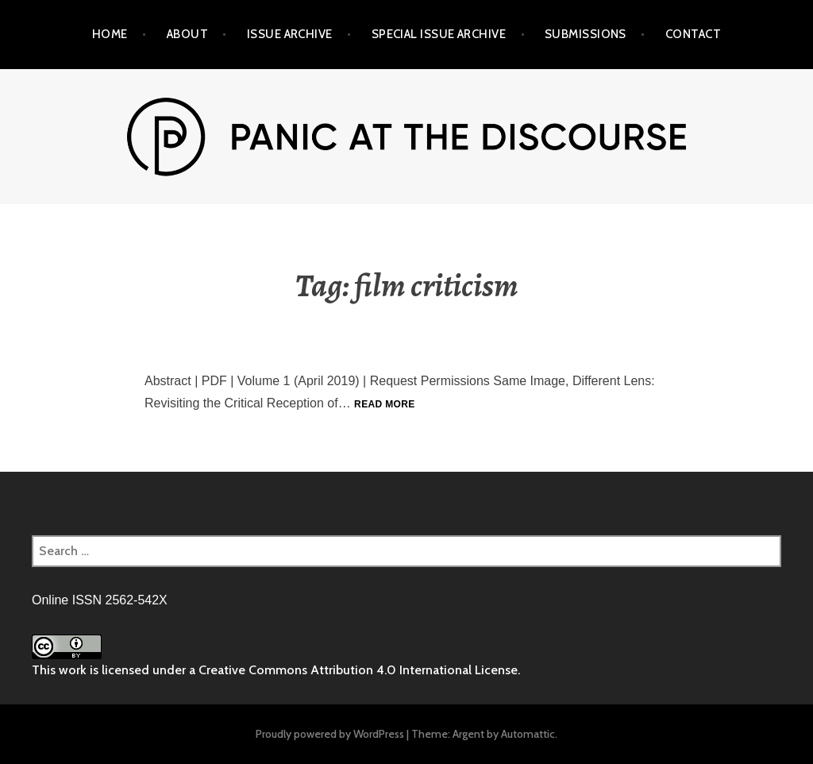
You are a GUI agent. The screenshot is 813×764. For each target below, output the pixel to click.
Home (110, 34)
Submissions (585, 34)
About (187, 34)
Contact (693, 34)
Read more (384, 404)
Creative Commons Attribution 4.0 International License (358, 669)
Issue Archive (290, 34)
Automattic (528, 734)
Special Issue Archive (439, 34)
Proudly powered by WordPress (330, 734)
